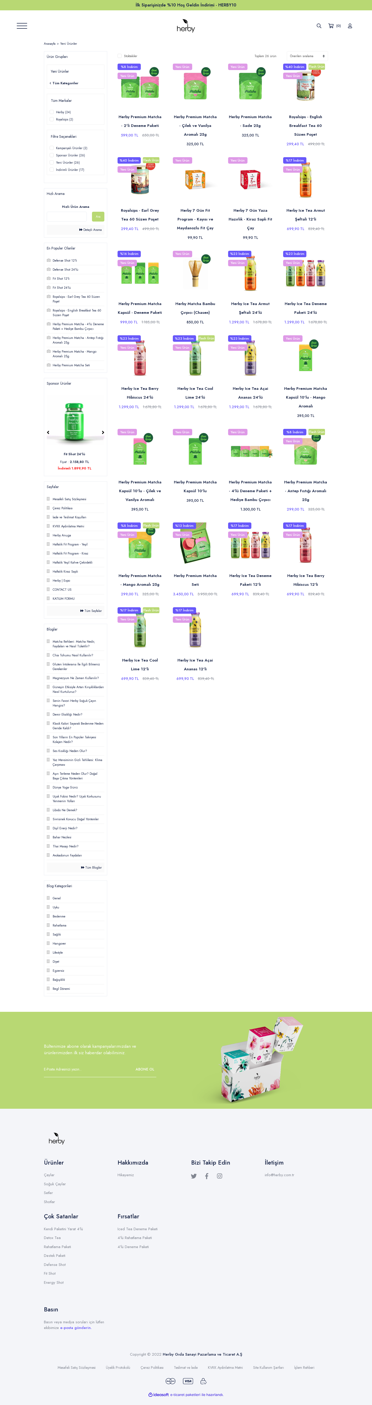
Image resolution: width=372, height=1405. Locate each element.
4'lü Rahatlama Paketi (135, 1238)
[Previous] (48, 432)
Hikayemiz (126, 1175)
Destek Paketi (54, 1255)
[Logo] (185, 26)
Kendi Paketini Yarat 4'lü (63, 1229)
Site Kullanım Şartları (268, 1367)
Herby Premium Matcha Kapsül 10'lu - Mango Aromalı (305, 397)
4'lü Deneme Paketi (133, 1247)
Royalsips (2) (64, 119)
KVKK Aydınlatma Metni (225, 1367)
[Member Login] (350, 26)
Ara (98, 216)
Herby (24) (63, 112)
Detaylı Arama (90, 229)
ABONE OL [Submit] (145, 1069)
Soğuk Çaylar (55, 1184)
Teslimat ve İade (186, 1367)
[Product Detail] (129, 73)
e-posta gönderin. (76, 1328)
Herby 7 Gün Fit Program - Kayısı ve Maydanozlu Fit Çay (195, 219)
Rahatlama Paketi (57, 1247)
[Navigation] (22, 26)
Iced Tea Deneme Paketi (138, 1229)
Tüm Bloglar (91, 867)
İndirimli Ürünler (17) (70, 170)
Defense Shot (55, 1264)
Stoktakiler (130, 56)
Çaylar (49, 1175)
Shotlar (49, 1202)
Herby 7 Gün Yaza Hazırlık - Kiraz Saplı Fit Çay (250, 219)
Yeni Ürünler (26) (68, 162)
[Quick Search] (67, 217)
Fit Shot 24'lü (75, 454)
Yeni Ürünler (68, 43)
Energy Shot (54, 1282)
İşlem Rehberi (304, 1367)
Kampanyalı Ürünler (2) (71, 148)
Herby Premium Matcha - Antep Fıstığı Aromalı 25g (305, 491)
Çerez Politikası (152, 1367)
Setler (48, 1193)
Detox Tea (52, 1238)
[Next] (103, 432)
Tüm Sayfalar (91, 611)
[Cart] (334, 26)
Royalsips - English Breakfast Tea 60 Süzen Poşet (305, 125)
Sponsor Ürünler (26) (70, 155)
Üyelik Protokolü (118, 1367)
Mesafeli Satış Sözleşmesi (77, 1367)
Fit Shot (50, 1273)
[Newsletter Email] (100, 1069)
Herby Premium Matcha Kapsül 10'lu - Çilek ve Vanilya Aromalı (140, 491)
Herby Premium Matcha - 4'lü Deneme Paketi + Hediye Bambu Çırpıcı (250, 491)
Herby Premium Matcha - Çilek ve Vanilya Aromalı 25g (195, 125)
